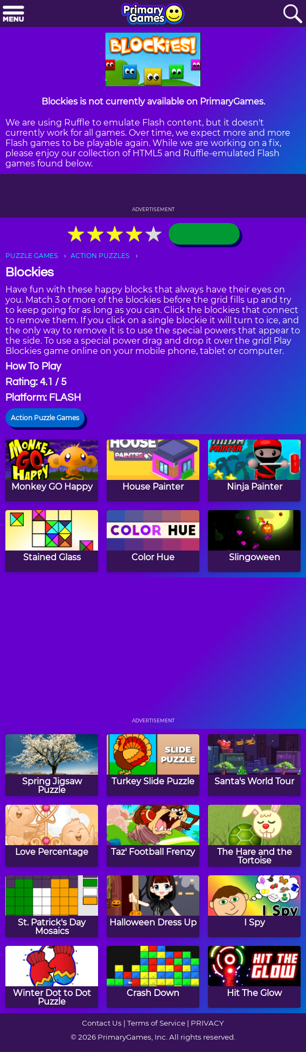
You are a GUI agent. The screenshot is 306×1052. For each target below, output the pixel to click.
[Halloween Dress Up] (153, 906)
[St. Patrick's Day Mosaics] (51, 906)
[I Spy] (254, 906)
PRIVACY (207, 1023)
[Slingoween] (254, 541)
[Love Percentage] (51, 836)
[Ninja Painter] (254, 470)
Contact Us (102, 1023)
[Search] (292, 14)
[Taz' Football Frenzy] (153, 836)
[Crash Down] (153, 977)
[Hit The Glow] (254, 977)
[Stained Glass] (51, 541)
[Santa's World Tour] (254, 765)
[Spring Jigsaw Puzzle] (51, 765)
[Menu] (13, 14)
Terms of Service (156, 1023)
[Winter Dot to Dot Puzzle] (51, 977)
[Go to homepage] (153, 14)
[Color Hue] (153, 541)
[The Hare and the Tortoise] (254, 836)
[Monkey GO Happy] (51, 470)
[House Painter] (153, 470)
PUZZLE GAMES (31, 256)
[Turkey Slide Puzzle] (153, 765)
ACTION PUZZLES (100, 256)
